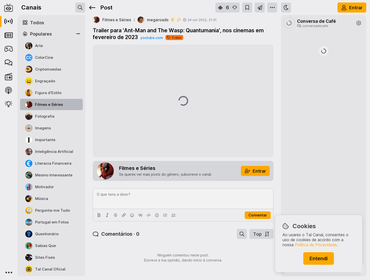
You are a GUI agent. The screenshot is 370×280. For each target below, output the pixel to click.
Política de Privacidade (316, 244)
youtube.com (151, 38)
